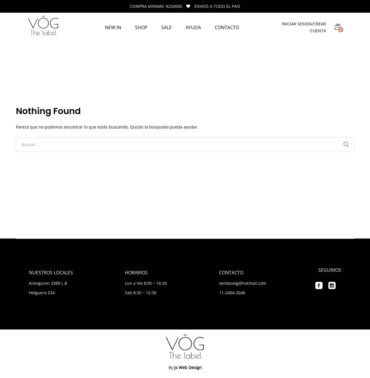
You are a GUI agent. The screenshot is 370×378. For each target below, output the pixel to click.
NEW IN (113, 27)
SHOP (141, 27)
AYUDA (193, 27)
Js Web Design (188, 367)
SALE (166, 27)
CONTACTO (227, 27)
